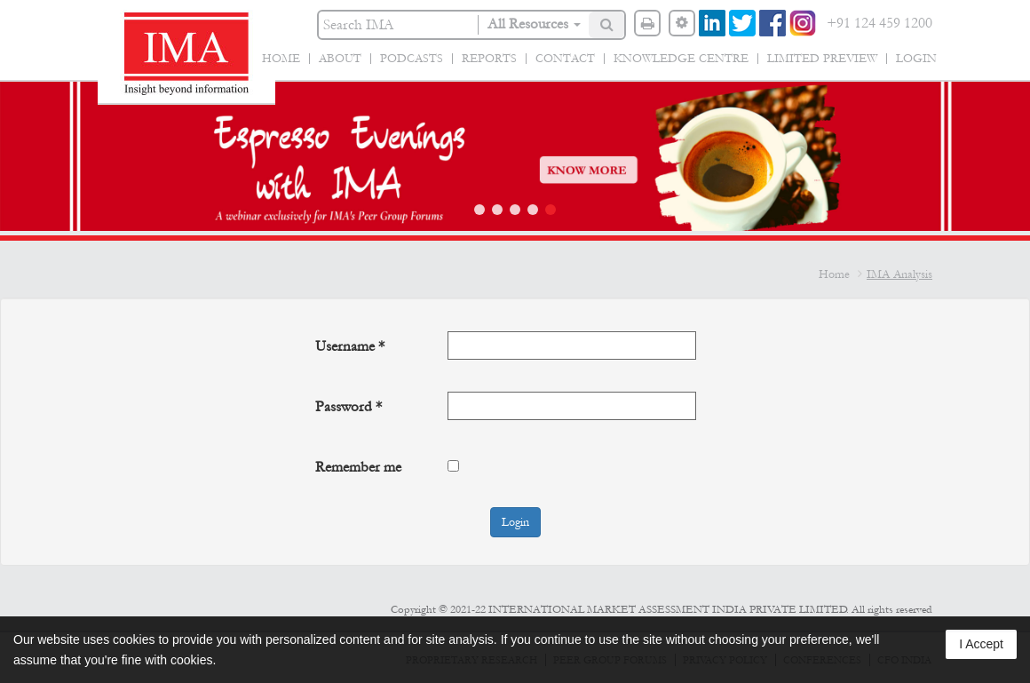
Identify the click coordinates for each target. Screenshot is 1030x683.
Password (348, 406)
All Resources (534, 23)
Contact (565, 58)
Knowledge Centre (681, 58)
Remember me (358, 466)
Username (349, 346)
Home (281, 58)
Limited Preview (822, 58)
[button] (479, 209)
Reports (489, 58)
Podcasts (411, 58)
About (340, 58)
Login (916, 58)
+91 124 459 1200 (879, 22)
